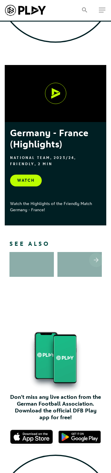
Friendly (22, 164)
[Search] (84, 10)
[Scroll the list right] (96, 260)
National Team (30, 158)
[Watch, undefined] (55, 93)
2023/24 (64, 158)
